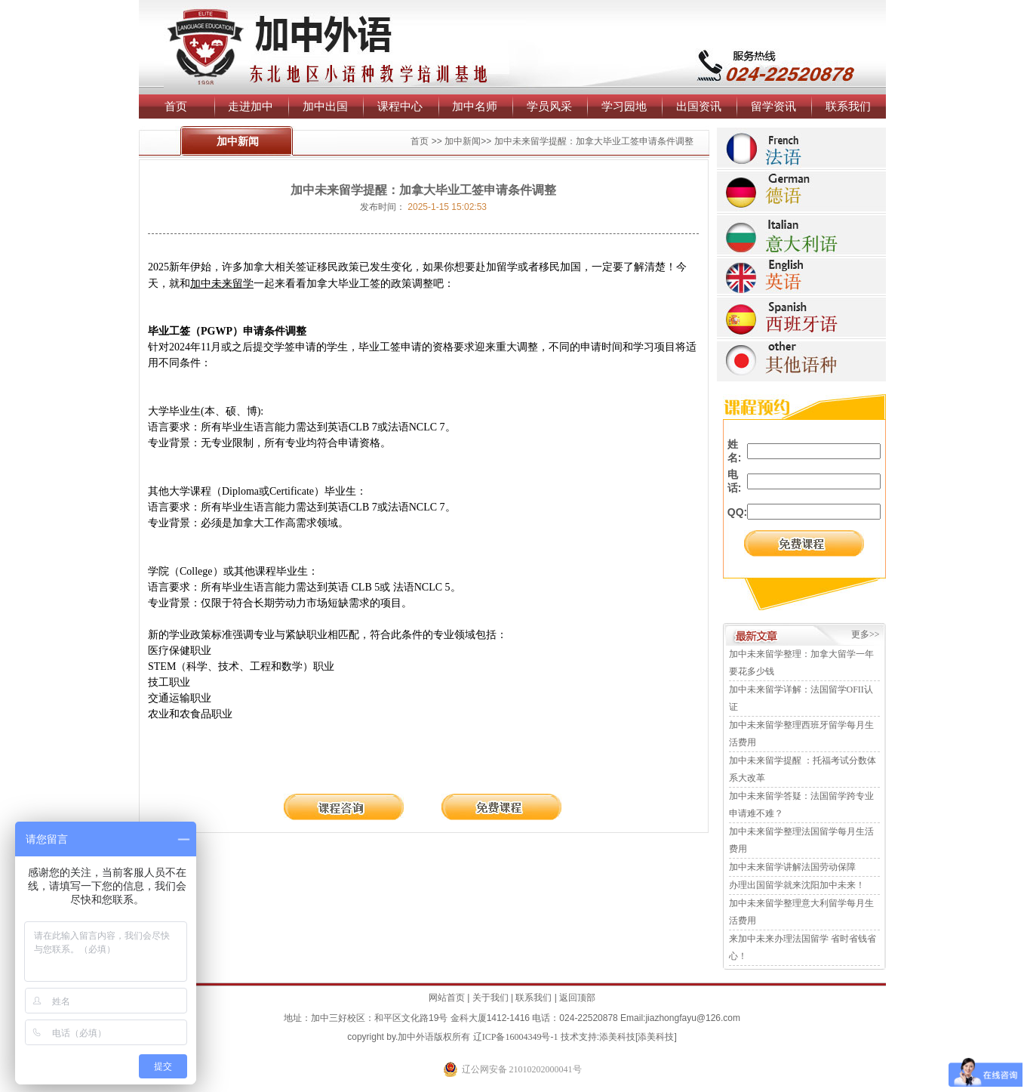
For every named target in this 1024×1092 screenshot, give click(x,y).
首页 (176, 106)
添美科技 (617, 1037)
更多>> (865, 634)
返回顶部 (577, 997)
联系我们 (848, 106)
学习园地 (624, 106)
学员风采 (549, 106)
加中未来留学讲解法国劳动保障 (792, 867)
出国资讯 (698, 106)
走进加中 (250, 106)
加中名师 (474, 106)
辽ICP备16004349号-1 (515, 1037)
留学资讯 (773, 106)
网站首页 (447, 997)
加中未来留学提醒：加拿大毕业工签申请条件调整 (593, 141)
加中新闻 (462, 141)
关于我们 (490, 997)
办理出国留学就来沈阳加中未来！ (797, 885)
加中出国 (325, 106)
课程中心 (400, 106)
